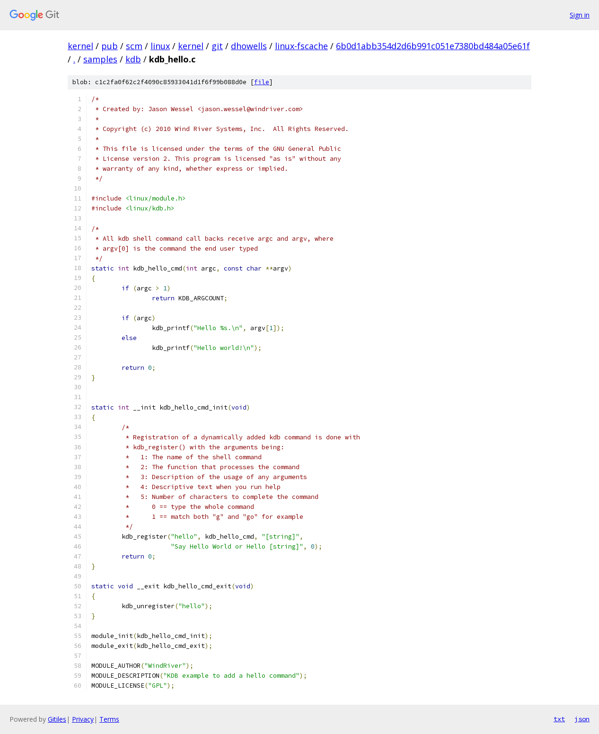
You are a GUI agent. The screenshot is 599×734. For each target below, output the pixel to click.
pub (109, 46)
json (582, 719)
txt (559, 719)
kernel (80, 46)
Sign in (580, 14)
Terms (109, 719)
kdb (133, 59)
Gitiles (57, 719)
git (217, 46)
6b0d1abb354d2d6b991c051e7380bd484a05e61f (433, 46)
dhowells (249, 46)
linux (160, 46)
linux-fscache (301, 46)
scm (134, 46)
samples (100, 59)
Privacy (83, 719)
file (261, 82)
